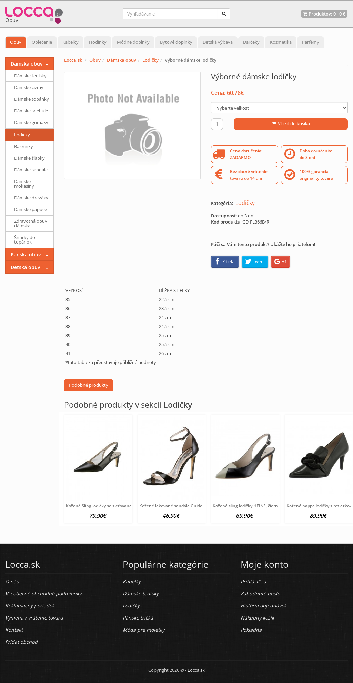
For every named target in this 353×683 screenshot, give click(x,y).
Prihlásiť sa (253, 581)
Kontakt (14, 629)
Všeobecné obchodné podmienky (43, 593)
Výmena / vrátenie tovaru (34, 617)
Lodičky (150, 60)
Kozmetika (281, 42)
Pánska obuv (26, 254)
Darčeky (251, 42)
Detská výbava (218, 42)
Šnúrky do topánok (24, 239)
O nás (12, 581)
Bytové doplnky (176, 42)
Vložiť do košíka (291, 123)
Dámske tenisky (30, 75)
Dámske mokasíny (24, 183)
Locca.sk (73, 60)
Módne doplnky (133, 42)
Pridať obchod (21, 642)
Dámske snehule (31, 111)
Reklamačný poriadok (29, 605)
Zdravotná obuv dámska (30, 223)
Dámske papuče (30, 209)
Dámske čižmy (28, 87)
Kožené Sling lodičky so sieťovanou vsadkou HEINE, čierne (123, 506)
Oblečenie (42, 42)
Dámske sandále (31, 170)
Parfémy (310, 42)
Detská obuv (25, 267)
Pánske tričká (138, 617)
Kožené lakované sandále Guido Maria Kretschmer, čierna (196, 506)
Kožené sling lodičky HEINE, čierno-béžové (254, 506)
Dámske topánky (31, 99)
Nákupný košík (257, 617)
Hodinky (98, 42)
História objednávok (263, 605)
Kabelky (70, 42)
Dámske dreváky (31, 198)
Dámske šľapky (29, 158)
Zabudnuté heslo (260, 593)
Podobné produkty (88, 385)
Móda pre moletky (143, 629)
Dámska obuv (121, 60)
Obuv (15, 42)
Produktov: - (324, 14)
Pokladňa (251, 629)
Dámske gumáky (31, 122)
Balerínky (23, 146)
